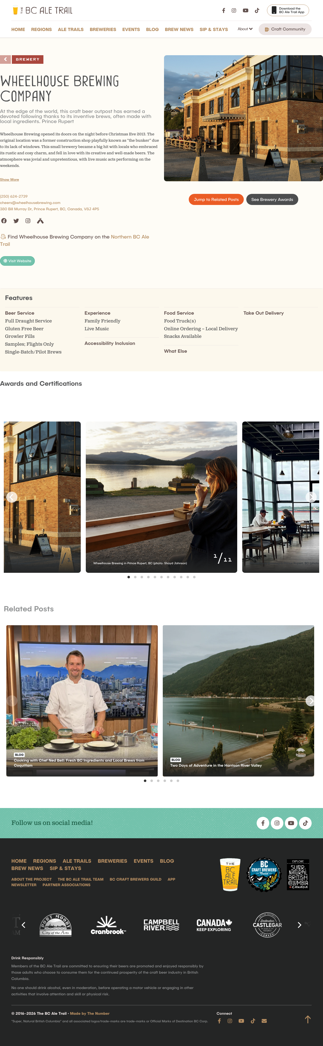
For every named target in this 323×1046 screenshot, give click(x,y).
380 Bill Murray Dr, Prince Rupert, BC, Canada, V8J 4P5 (49, 208)
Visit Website (17, 260)
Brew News (179, 29)
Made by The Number (90, 1013)
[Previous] (11, 497)
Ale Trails (71, 29)
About (243, 28)
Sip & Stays (214, 29)
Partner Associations (67, 884)
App (171, 879)
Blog (152, 29)
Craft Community (285, 29)
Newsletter (23, 884)
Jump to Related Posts (216, 199)
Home (18, 29)
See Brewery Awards (272, 199)
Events (131, 29)
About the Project (31, 879)
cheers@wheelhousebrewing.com (30, 202)
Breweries (103, 29)
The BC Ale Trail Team (80, 879)
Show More (9, 179)
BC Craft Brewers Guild (136, 879)
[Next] (311, 497)
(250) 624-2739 (14, 196)
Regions (41, 29)
